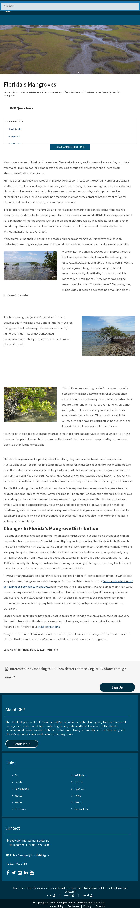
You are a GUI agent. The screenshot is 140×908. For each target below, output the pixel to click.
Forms (76, 782)
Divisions (16, 92)
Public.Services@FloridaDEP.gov (29, 855)
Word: (69, 895)
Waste (17, 795)
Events (77, 802)
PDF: (51, 895)
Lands (17, 782)
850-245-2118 (18, 864)
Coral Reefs (14, 129)
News (76, 795)
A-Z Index (78, 775)
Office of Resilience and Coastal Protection (41, 92)
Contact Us (79, 809)
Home (7, 92)
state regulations (49, 626)
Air (15, 775)
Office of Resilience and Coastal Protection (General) (87, 92)
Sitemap (100, 906)
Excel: (87, 895)
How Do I (78, 789)
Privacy (87, 906)
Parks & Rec (20, 789)
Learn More (21, 744)
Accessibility (56, 906)
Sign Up (117, 687)
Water (17, 802)
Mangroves (14, 136)
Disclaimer (73, 906)
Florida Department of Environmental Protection (78, 902)
